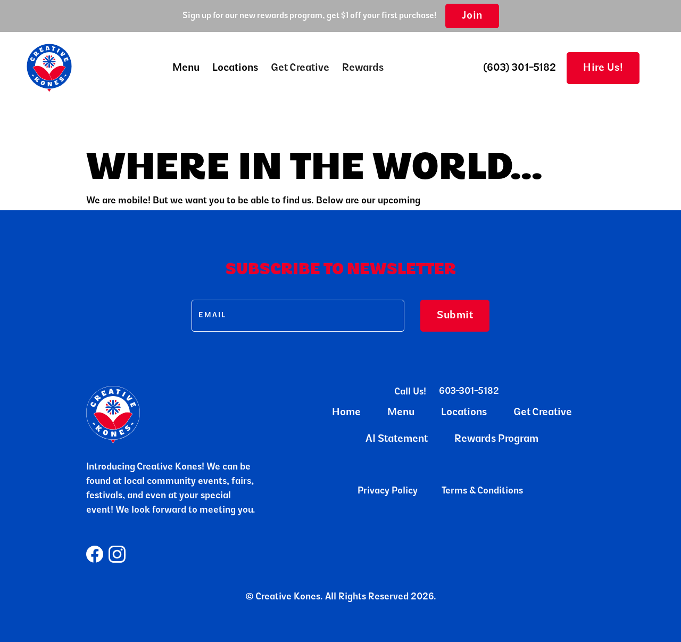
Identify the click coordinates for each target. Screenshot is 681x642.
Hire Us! (603, 68)
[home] (49, 68)
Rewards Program (496, 439)
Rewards (363, 68)
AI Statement (397, 439)
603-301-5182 (469, 392)
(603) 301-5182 (520, 68)
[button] (186, 68)
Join (472, 16)
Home (346, 412)
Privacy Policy (388, 491)
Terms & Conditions (482, 491)
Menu (400, 412)
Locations (235, 68)
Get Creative (300, 68)
